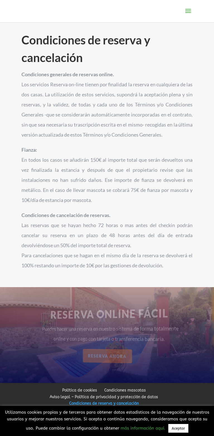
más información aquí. (144, 428)
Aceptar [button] (178, 428)
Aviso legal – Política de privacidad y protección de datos (104, 397)
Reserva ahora (107, 356)
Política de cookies (79, 390)
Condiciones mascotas (125, 390)
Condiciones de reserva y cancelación (104, 403)
